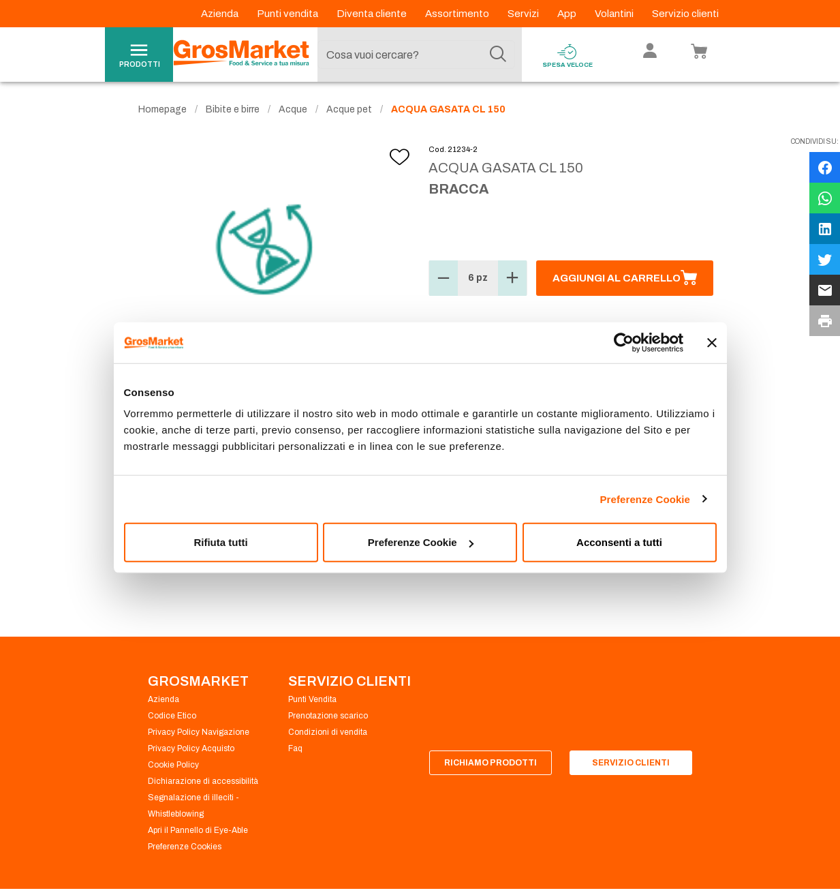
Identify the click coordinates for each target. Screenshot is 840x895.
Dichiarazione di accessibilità (203, 781)
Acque (293, 109)
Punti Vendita (312, 699)
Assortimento (458, 13)
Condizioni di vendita (327, 732)
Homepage (162, 109)
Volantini (615, 13)
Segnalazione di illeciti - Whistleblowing (193, 806)
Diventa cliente (373, 13)
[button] (443, 278)
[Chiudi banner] (712, 342)
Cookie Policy (173, 765)
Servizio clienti (685, 13)
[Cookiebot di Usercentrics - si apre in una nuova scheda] (623, 342)
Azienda (220, 13)
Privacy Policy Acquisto (191, 748)
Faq (295, 748)
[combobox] (416, 54)
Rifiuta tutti (220, 542)
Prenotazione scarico (328, 715)
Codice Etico (172, 715)
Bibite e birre (233, 109)
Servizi (524, 13)
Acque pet (349, 109)
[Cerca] (498, 54)
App (567, 13)
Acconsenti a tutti (619, 542)
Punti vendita (288, 13)
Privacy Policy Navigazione (198, 732)
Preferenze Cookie (645, 498)
